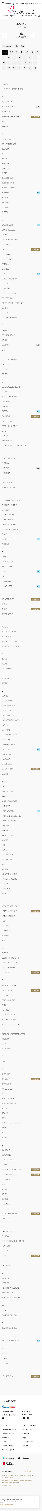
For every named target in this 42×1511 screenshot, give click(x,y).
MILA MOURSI (7, 860)
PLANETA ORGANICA (10, 1020)
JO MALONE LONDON (10, 641)
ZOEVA (4, 1359)
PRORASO (6, 1039)
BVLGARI (5, 202)
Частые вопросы (8, 1450)
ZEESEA (5, 1354)
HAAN (4, 557)
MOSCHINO (6, 889)
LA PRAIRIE (6, 730)
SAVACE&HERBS (8, 1160)
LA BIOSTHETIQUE (9, 706)
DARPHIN (5, 340)
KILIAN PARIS (7, 669)
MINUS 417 (6, 864)
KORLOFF (5, 678)
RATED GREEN (7, 1089)
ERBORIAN (6, 401)
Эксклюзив (7, 46)
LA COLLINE (6, 710)
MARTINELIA (7, 826)
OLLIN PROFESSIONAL (10, 958)
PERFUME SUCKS (8, 1000)
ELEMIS (4, 392)
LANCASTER (6, 754)
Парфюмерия (26, 16)
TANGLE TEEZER (8, 1231)
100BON (5, 84)
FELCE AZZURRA (8, 458)
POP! (4, 1029)
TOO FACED (6, 1251)
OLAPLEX (5, 953)
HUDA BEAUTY (8, 581)
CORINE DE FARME (9, 318)
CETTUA (5, 264)
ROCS (4, 1132)
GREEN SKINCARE (9, 524)
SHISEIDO (5, 1189)
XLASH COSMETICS (9, 1328)
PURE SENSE (7, 1049)
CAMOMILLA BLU (8, 230)
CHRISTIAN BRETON (10, 279)
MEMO (4, 850)
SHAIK (4, 1184)
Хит (22, 46)
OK (34, 1502)
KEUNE (4, 664)
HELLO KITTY (7, 567)
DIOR (4, 350)
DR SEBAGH (6, 369)
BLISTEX (5, 173)
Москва (6, 3)
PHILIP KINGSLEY (8, 1015)
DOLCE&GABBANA (9, 360)
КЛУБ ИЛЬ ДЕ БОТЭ (29, 1430)
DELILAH (5, 345)
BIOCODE (6, 163)
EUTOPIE (5, 436)
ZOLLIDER (6, 1363)
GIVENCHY (6, 510)
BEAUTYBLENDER (9, 144)
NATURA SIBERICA (9, 916)
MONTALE (6, 884)
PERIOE (5, 1005)
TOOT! (4, 1256)
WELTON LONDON (9, 1315)
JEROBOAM (6, 637)
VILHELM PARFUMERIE (10, 1288)
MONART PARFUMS (9, 874)
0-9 (11, 52)
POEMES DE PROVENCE (11, 1024)
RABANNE (6, 1074)
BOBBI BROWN (8, 183)
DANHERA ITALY (8, 335)
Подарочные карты (9, 1430)
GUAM (4, 534)
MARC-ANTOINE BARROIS (12, 816)
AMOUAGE (6, 112)
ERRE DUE (6, 406)
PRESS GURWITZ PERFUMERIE (13, 1034)
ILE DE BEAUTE (8, 599)
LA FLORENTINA (8, 715)
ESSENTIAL (6, 416)
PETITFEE (5, 1010)
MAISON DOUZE (8, 792)
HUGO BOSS (7, 586)
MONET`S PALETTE (9, 879)
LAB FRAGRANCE (8, 744)
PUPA (4, 1044)
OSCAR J (5, 972)
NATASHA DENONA (9, 911)
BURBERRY (6, 193)
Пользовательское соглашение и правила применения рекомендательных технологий (17, 1481)
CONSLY (5, 308)
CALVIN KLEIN (7, 225)
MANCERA (6, 806)
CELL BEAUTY (7, 254)
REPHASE (5, 1108)
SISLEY (4, 1194)
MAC (4, 787)
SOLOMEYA (6, 1204)
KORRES (5, 683)
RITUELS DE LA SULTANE (11, 1123)
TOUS (4, 1261)
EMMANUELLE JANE (10, 397)
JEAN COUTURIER (9, 632)
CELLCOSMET (7, 259)
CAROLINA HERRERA (10, 240)
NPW (4, 940)
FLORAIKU (6, 468)
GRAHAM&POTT (8, 520)
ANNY (4, 122)
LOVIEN (5, 774)
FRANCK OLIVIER (8, 487)
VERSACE (5, 1283)
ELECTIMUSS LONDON (11, 387)
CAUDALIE (6, 244)
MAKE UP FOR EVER (9, 801)
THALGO (5, 1236)
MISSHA (5, 869)
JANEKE (5, 627)
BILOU (4, 159)
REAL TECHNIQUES (9, 1103)
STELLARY (6, 1209)
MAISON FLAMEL (8, 796)
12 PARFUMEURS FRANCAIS (12, 89)
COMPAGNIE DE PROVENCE (13, 303)
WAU (4, 1310)
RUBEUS (5, 1137)
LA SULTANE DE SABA (10, 735)
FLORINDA (6, 473)
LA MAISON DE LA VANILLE (12, 720)
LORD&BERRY (7, 769)
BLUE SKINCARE (8, 178)
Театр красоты (27, 1442)
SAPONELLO (6, 1155)
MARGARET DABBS (9, 821)
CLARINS (5, 284)
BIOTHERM (6, 168)
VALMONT (6, 1278)
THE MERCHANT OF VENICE (13, 1241)
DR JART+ (6, 364)
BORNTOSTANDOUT (10, 188)
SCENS (4, 1165)
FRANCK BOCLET (9, 483)
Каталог (5, 16)
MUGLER (5, 893)
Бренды (13, 16)
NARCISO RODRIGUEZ (11, 906)
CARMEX (5, 235)
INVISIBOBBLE (7, 614)
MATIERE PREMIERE (9, 835)
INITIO (4, 604)
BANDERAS (6, 139)
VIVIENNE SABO (8, 1293)
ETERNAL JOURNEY (9, 426)
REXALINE (5, 1113)
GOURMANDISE (8, 515)
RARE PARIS (6, 1084)
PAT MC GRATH (8, 990)
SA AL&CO (6, 1150)
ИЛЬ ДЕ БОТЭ (7, 1376)
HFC (3, 576)
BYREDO (5, 212)
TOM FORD (6, 1246)
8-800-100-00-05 (10, 1415)
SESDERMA (6, 1180)
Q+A (3, 1061)
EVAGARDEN (7, 441)
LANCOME (6, 759)
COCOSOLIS (7, 298)
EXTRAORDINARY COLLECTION (14, 445)
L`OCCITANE (7, 701)
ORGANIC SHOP (8, 968)
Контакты (25, 1446)
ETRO (4, 431)
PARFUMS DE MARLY (10, 985)
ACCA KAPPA (7, 102)
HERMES (5, 571)
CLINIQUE (6, 288)
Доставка (5, 1438)
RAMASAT (5, 1079)
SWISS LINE (6, 1219)
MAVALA (5, 840)
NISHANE (5, 935)
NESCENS (5, 926)
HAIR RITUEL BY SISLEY (11, 562)
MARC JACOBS (8, 811)
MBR (3, 845)
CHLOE (4, 274)
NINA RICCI (6, 931)
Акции (24, 1438)
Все (5, 52)
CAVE (4, 249)
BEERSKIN (5, 149)
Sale (16, 46)
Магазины (20, 4)
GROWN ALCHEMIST (10, 529)
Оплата (4, 1442)
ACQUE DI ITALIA (8, 107)
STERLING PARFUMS (10, 1213)
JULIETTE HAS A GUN (10, 646)
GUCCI (4, 539)
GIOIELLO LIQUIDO (9, 505)
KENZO (4, 659)
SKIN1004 (5, 1199)
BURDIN (5, 198)
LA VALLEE (6, 740)
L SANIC (5, 696)
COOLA (5, 313)
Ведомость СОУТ (6, 1485)
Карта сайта (28, 1471)
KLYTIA (4, 674)
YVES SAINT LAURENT (10, 1341)
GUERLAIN (6, 544)
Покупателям (30, 4)
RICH (4, 1118)
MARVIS (5, 830)
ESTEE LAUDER (8, 421)
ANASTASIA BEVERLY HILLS (12, 117)
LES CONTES (7, 764)
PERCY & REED (7, 995)
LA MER (5, 725)
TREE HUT (6, 1265)
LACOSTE (5, 749)
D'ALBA (4, 330)
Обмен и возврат (8, 1446)
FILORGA (5, 463)
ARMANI (5, 126)
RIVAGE (5, 1128)
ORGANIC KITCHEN (9, 963)
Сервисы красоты (8, 1434)
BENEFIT (5, 154)
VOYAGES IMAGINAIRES (11, 1298)
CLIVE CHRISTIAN (9, 293)
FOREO (4, 478)
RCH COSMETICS (9, 1099)
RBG (3, 1094)
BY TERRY (5, 207)
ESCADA (5, 411)
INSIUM (4, 609)
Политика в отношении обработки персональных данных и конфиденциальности (18, 1476)
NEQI (4, 921)
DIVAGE (5, 355)
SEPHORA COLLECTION (11, 1169)
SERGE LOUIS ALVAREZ (11, 1175)
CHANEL (5, 269)
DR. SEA (5, 374)
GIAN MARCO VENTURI (11, 500)
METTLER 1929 (7, 855)
